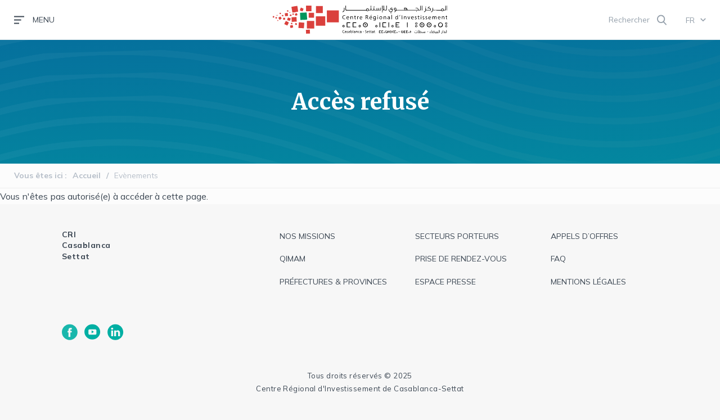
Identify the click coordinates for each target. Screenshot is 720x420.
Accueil (87, 175)
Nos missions (307, 236)
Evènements (136, 175)
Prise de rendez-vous (461, 259)
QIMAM (292, 259)
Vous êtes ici (38, 175)
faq (558, 259)
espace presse (445, 282)
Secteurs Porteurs (457, 236)
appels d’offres (584, 236)
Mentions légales (588, 282)
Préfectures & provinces (333, 282)
